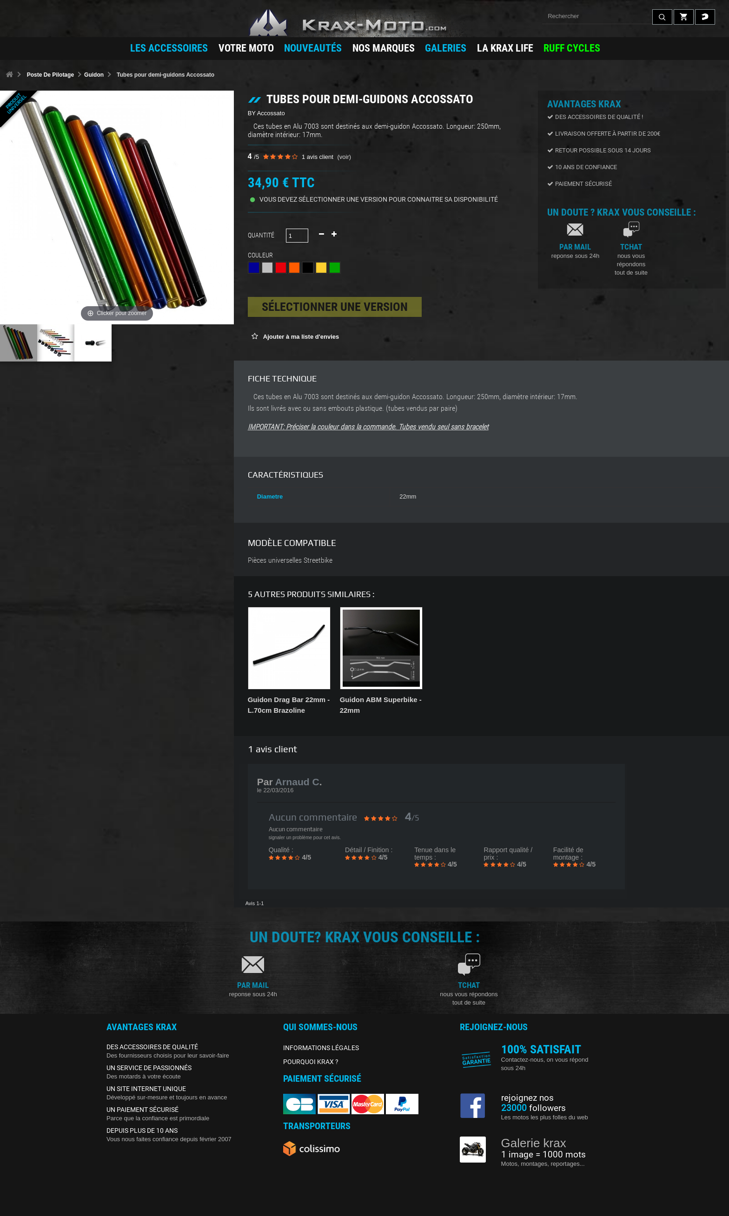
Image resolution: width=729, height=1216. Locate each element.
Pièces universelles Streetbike (290, 560)
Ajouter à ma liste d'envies (300, 336)
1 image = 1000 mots (543, 1155)
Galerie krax (533, 1143)
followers (533, 1108)
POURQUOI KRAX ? (310, 1061)
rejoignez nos (527, 1098)
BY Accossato (266, 113)
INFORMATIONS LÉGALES (321, 1048)
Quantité (261, 235)
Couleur (262, 255)
